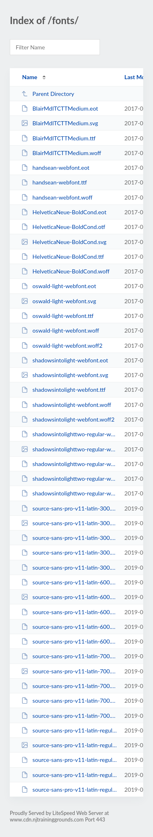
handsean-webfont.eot (55, 167)
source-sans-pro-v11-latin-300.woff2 (69, 567)
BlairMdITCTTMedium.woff (61, 152)
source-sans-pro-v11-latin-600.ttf (69, 611)
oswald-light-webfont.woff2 (61, 345)
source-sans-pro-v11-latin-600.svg (69, 596)
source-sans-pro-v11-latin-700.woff (69, 700)
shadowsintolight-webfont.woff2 (67, 419)
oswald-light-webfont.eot (58, 285)
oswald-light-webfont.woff (60, 330)
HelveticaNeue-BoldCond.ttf (62, 256)
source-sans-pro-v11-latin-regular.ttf (69, 759)
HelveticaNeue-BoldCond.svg (63, 241)
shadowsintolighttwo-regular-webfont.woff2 (69, 493)
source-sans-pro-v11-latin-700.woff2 (69, 715)
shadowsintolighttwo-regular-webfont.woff (69, 478)
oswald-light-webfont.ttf (57, 315)
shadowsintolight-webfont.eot (64, 360)
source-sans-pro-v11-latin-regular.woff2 (69, 789)
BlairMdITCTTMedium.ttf (58, 138)
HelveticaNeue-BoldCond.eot (63, 212)
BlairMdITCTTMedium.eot (59, 108)
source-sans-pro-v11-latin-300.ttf (69, 537)
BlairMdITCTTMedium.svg (59, 123)
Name (29, 76)
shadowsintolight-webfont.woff (66, 404)
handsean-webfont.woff (56, 197)
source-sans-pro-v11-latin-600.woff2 (69, 641)
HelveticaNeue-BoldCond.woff (65, 271)
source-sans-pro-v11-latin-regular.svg (69, 745)
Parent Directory (47, 93)
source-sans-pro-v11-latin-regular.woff (69, 774)
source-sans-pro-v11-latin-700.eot (69, 656)
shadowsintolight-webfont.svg (64, 374)
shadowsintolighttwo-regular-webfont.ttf (69, 463)
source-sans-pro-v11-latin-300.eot (69, 508)
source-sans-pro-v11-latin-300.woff (69, 552)
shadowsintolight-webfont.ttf (63, 389)
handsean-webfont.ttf (54, 182)
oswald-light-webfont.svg (58, 301)
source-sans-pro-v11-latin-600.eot (69, 582)
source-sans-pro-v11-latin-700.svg (69, 671)
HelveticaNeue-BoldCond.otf (63, 226)
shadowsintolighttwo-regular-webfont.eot (69, 434)
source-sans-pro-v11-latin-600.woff (69, 626)
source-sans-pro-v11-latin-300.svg (69, 523)
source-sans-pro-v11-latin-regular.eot (69, 730)
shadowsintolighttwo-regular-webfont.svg (69, 449)
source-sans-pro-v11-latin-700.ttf (69, 685)
